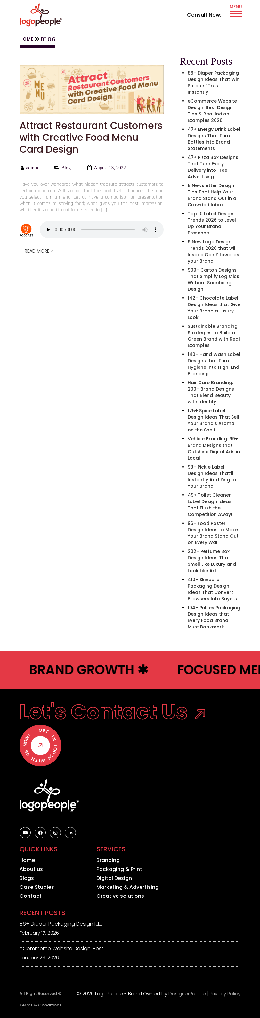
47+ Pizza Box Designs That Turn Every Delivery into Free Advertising (213, 167)
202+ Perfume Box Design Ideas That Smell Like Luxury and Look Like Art (212, 561)
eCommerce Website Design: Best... (63, 948)
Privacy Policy (225, 993)
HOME (26, 39)
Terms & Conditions (40, 1005)
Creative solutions (120, 896)
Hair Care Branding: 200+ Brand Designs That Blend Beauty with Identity (211, 392)
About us (31, 869)
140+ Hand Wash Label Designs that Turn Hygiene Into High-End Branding (214, 364)
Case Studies (37, 887)
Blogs (27, 878)
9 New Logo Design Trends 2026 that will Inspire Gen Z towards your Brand (213, 251)
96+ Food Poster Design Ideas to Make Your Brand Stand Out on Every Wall (213, 533)
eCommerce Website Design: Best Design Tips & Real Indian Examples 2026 (212, 110)
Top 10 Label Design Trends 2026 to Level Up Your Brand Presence (212, 223)
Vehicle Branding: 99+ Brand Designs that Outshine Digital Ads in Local (214, 448)
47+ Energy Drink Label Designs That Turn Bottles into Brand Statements (214, 139)
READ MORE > (39, 251)
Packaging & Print (119, 869)
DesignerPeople (187, 993)
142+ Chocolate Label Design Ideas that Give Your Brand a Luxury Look (214, 307)
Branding (108, 860)
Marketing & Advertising (127, 887)
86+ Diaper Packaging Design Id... (61, 924)
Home (27, 860)
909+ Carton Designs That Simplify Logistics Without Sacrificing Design (213, 279)
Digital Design (114, 878)
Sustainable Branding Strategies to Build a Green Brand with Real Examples (214, 336)
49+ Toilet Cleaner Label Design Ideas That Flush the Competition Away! (210, 504)
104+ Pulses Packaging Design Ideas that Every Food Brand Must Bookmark (214, 617)
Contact (31, 896)
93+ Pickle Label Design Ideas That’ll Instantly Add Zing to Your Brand (212, 476)
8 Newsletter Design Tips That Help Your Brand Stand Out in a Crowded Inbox (212, 195)
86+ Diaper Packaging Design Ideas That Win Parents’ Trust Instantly (214, 82)
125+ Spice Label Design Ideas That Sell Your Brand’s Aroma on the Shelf (213, 420)
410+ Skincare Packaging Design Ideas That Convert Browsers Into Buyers (212, 589)
